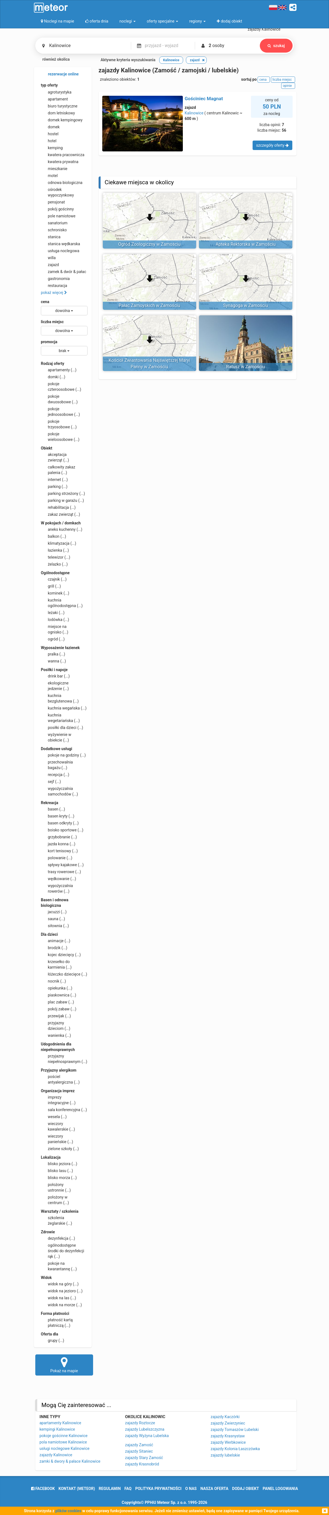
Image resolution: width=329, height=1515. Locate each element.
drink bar (55, 676)
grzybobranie (59, 837)
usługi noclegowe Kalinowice (64, 1448)
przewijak (56, 1016)
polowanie (56, 858)
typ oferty (49, 85)
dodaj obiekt (245, 1488)
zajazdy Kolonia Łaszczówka (235, 1449)
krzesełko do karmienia (56, 964)
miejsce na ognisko (54, 629)
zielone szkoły (60, 1148)
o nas (191, 1488)
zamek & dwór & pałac (63, 271)
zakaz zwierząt (60, 514)
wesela (54, 1116)
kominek (55, 593)
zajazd (50, 264)
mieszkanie (54, 168)
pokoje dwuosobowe (59, 399)
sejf (51, 781)
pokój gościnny (57, 209)
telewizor (55, 557)
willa (48, 258)
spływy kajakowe (62, 865)
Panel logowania (280, 1488)
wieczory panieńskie (57, 1138)
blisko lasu (57, 1170)
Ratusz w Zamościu (245, 366)
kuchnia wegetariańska (60, 717)
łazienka (55, 550)
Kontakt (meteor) (77, 1488)
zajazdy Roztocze (140, 1423)
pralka (53, 654)
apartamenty (58, 370)
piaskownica (58, 995)
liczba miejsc (52, 322)
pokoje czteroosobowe (61, 386)
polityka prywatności (158, 1488)
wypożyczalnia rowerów (57, 888)
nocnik (53, 981)
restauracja (54, 285)
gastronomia (55, 278)
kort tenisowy (59, 851)
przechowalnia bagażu (57, 764)
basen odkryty (60, 823)
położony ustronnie (56, 1187)
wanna (53, 661)
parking (54, 486)
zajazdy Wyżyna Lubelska (147, 1435)
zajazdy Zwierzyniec (228, 1423)
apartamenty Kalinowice (60, 1423)
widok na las (58, 1298)
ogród (53, 639)
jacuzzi (54, 912)
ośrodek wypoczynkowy (57, 192)
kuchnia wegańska (63, 708)
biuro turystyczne (59, 106)
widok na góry (60, 1284)
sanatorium (54, 223)
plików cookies (68, 1511)
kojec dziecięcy (61, 954)
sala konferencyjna (64, 1110)
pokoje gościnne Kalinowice (63, 1435)
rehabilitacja (58, 507)
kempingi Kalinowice (57, 1429)
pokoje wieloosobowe (60, 436)
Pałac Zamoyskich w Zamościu (149, 305)
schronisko (54, 230)
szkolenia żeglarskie (56, 1220)
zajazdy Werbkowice (228, 1442)
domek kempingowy (62, 120)
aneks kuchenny (61, 529)
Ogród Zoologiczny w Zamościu (149, 244)
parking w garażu (62, 500)
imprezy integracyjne (58, 1099)
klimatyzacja (58, 543)
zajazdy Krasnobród (142, 1464)
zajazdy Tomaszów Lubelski (235, 1429)
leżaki (52, 612)
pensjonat (53, 202)
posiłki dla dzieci (62, 727)
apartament (54, 99)
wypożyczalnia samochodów (59, 791)
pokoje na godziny (63, 755)
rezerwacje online (60, 74)
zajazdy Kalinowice (55, 1455)
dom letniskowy (58, 113)
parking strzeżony (63, 493)
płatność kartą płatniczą (57, 1322)
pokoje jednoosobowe (60, 411)
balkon (53, 536)
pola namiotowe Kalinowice (63, 1442)
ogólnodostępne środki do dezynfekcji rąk (62, 1251)
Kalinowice (194, 113)
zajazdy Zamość (139, 1445)
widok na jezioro (62, 1291)
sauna (53, 919)
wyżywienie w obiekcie (56, 737)
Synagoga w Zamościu (245, 305)
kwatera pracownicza (62, 155)
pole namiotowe (58, 216)
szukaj (276, 45)
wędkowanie (58, 879)
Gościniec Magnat (204, 98)
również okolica (52, 60)
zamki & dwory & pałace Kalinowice (69, 1461)
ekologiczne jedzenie (55, 685)
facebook (43, 1488)
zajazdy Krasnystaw (228, 1436)
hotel (48, 141)
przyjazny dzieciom (55, 1025)
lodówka (55, 619)
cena (45, 301)
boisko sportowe (62, 830)
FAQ (127, 1488)
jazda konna (58, 844)
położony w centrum (55, 1199)
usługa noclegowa (60, 251)
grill (51, 586)
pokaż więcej (54, 292)
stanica (51, 237)
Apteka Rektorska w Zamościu (246, 244)
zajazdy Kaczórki (225, 1417)
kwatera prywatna (59, 161)
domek (50, 127)
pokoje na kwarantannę (59, 1266)
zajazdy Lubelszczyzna (144, 1429)
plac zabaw (57, 1002)
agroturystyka (56, 92)
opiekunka (56, 988)
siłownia (55, 926)
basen (53, 809)
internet (54, 479)
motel (49, 175)
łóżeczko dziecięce (64, 974)
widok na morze (61, 1305)
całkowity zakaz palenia (58, 469)
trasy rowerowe (61, 872)
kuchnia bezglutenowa (60, 698)
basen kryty (57, 816)
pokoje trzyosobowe (59, 424)
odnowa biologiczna (62, 182)
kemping (52, 148)
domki (53, 377)
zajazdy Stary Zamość (144, 1457)
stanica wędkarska (60, 244)
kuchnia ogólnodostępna (62, 602)
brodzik (54, 948)
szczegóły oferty (272, 145)
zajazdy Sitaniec (139, 1451)
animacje (55, 941)
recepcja (55, 774)
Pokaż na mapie (64, 1364)
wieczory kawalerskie (58, 1126)
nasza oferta (214, 1488)
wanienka (56, 1035)
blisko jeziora (59, 1164)
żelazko (54, 564)
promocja (49, 342)
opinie (288, 86)
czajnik (54, 579)
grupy (52, 1340)
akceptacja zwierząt (55, 457)
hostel (49, 134)
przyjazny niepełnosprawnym (64, 1058)
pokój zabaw (58, 1009)
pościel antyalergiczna (60, 1079)
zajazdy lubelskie (225, 1455)
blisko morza (59, 1177)
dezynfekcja (58, 1238)
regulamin (110, 1488)
